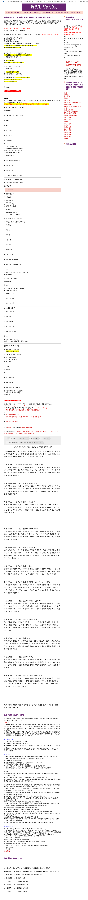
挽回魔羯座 (67, 134)
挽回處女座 (67, 127)
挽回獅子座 (67, 125)
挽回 (65, 93)
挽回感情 (31, 433)
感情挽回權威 (21, 431)
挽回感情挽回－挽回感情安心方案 (15, 878)
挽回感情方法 (68, 104)
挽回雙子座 (67, 121)
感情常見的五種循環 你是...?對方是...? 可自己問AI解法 (23, 417)
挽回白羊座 (44, 438)
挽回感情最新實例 (70, 114)
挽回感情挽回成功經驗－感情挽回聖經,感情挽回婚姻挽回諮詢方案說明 (27, 868)
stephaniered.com (26, 427)
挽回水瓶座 (67, 136)
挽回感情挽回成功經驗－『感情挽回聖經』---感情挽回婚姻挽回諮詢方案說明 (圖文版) (32, 871)
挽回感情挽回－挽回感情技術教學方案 (16, 884)
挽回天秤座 (67, 129)
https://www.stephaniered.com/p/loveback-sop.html (21, 406)
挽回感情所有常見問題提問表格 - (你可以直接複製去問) (23, 410)
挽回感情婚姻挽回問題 (71, 112)
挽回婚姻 (35, 431)
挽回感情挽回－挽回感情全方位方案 (15, 891)
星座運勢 (34, 438)
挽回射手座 (67, 132)
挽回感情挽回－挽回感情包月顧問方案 (16, 888)
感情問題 (53, 431)
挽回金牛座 (67, 119)
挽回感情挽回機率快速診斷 (72, 102)
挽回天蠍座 (67, 131)
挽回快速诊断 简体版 (71, 115)
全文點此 (6, 722)
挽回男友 (41, 431)
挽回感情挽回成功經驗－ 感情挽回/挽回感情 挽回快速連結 (23, 874)
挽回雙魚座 (67, 138)
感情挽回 (10, 427)
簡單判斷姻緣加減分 (12, 421)
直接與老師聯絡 (73, 65)
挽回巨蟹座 (67, 123)
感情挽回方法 (14, 433)
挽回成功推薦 (68, 110)
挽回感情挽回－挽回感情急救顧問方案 (16, 881)
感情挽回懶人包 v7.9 (12, 414)
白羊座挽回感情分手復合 (19, 438)
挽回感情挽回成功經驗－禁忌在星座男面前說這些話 (25, 442)
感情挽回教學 (23, 433)
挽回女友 (47, 431)
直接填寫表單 (72, 61)
